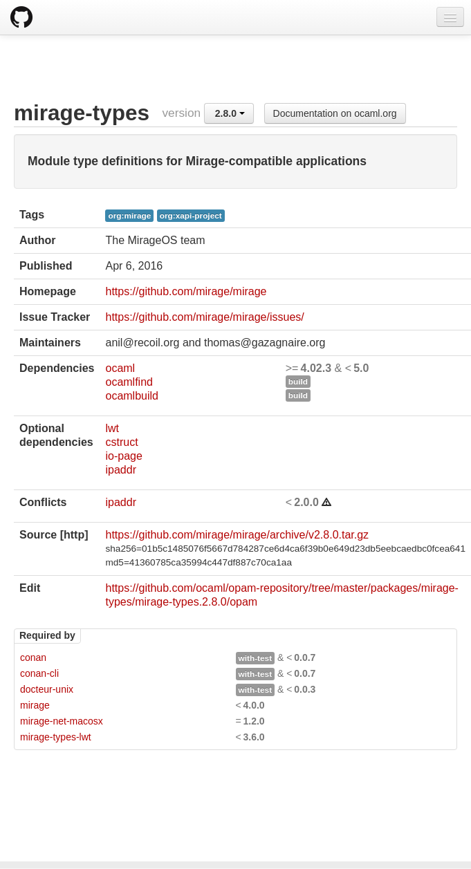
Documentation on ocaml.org (335, 113)
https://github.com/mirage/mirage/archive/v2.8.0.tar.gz (237, 535)
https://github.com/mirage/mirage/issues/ (204, 317)
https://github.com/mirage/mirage (185, 291)
